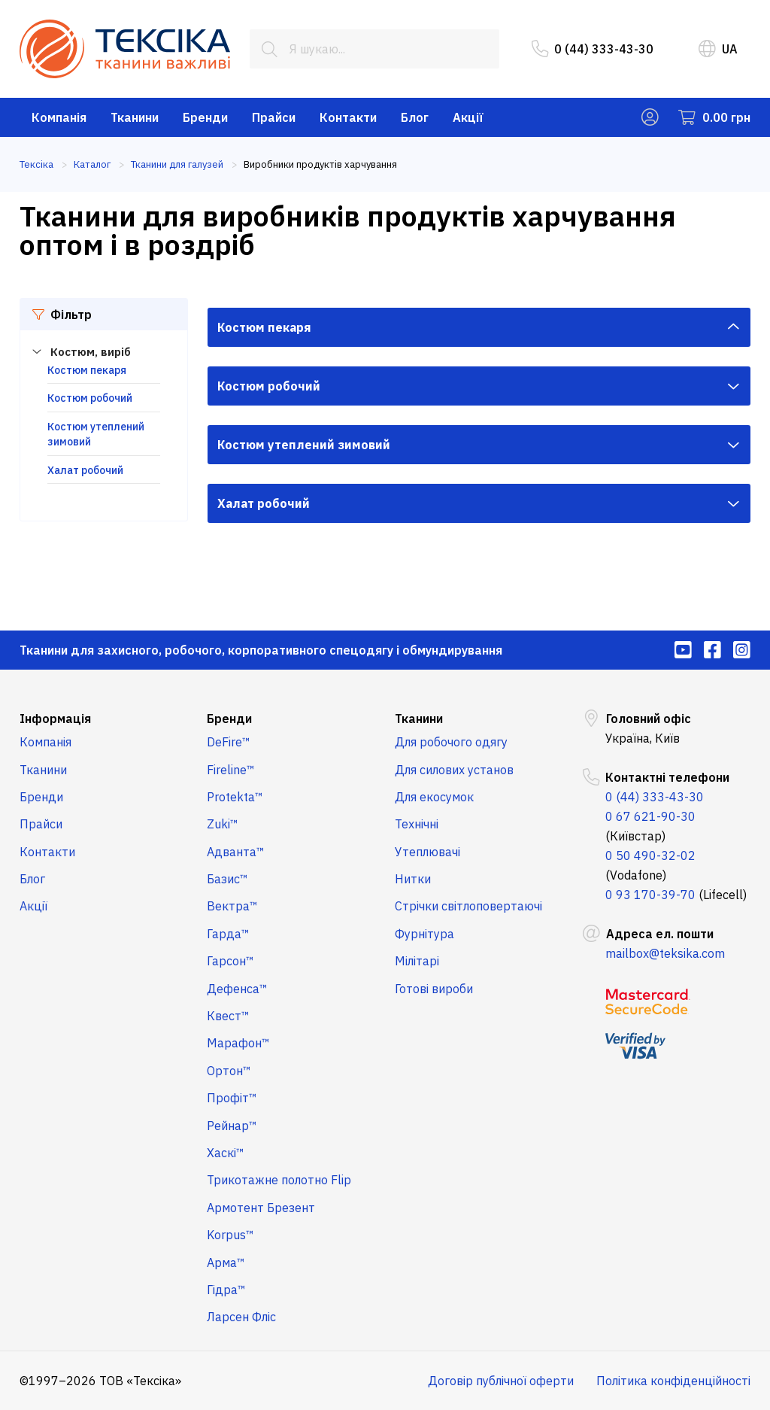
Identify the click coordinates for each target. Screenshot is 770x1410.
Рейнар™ (232, 1125)
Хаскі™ (225, 1152)
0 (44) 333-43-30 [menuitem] (592, 48)
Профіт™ (232, 1097)
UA (718, 48)
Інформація (55, 718)
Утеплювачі (427, 851)
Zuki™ (222, 823)
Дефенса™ (237, 988)
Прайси (274, 117)
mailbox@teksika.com (665, 953)
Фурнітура (424, 933)
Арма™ (226, 1262)
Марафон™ (238, 1042)
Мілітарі (417, 960)
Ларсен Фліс (241, 1316)
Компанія (59, 117)
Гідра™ (226, 1289)
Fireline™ (231, 769)
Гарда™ (228, 933)
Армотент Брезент (261, 1207)
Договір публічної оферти (501, 1380)
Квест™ (228, 1015)
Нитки (413, 878)
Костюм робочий (89, 398)
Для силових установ (454, 769)
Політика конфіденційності (673, 1380)
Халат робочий (85, 470)
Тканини (135, 117)
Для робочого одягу (451, 741)
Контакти (348, 117)
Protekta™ (235, 796)
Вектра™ (232, 905)
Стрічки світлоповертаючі (468, 905)
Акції (468, 117)
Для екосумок (434, 796)
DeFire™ (228, 741)
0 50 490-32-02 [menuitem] (650, 855)
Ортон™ (229, 1070)
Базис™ (227, 878)
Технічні (416, 823)
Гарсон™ (230, 960)
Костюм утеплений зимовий (303, 444)
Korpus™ (230, 1234)
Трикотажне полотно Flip (279, 1179)
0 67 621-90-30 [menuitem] (650, 816)
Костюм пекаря (86, 370)
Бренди (205, 117)
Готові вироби (434, 988)
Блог (415, 117)
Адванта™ (236, 851)
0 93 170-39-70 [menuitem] (650, 894)
